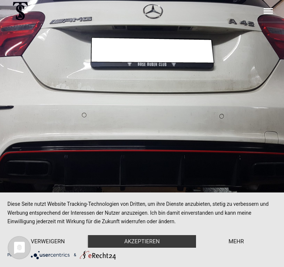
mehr (236, 241)
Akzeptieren (142, 241)
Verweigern (48, 241)
